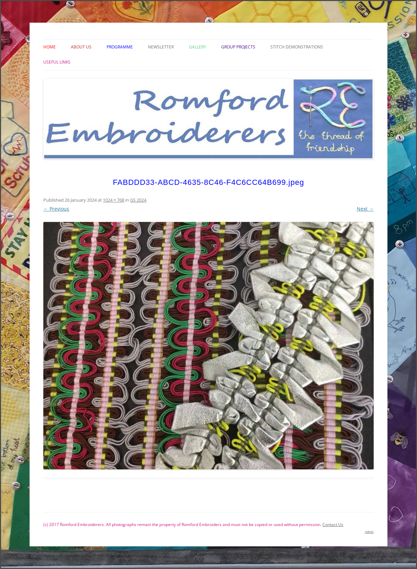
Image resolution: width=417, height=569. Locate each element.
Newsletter (161, 47)
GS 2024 (138, 200)
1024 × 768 (113, 200)
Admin (369, 532)
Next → (365, 208)
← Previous (56, 208)
